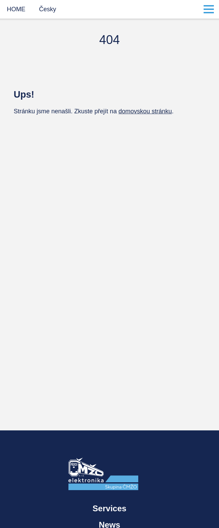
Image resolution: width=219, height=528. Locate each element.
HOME (16, 9)
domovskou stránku (145, 111)
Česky (47, 9)
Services (110, 508)
